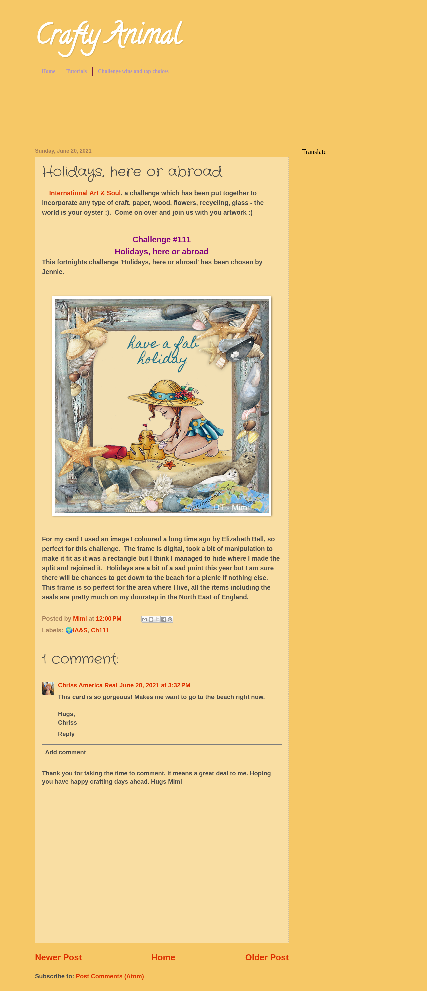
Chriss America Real (87, 685)
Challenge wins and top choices (133, 71)
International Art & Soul (84, 193)
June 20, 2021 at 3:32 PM (154, 685)
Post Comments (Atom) (110, 976)
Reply (66, 733)
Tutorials (76, 71)
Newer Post (58, 957)
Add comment (65, 752)
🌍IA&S (76, 630)
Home (48, 71)
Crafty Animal (107, 38)
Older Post (267, 957)
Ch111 (100, 630)
